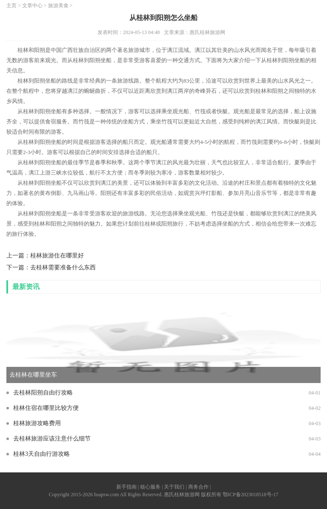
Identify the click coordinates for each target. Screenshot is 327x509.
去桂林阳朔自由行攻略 (43, 392)
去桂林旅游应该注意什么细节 (52, 438)
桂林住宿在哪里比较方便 (46, 408)
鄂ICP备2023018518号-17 (250, 495)
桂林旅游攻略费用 (37, 423)
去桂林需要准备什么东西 (63, 267)
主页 (11, 6)
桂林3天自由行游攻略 (41, 454)
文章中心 (32, 6)
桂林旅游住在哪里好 (57, 255)
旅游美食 (58, 6)
